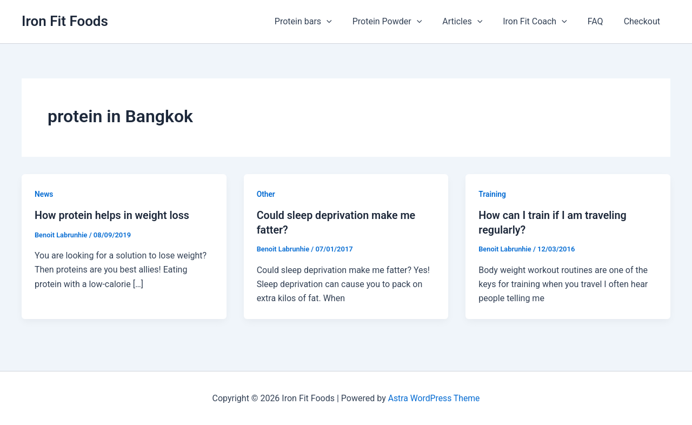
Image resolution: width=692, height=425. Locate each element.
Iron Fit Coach (543, 21)
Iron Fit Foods (65, 21)
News (44, 194)
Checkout (644, 21)
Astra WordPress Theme (433, 398)
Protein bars (321, 21)
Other (266, 194)
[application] (344, 21)
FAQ (600, 21)
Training (492, 194)
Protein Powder (402, 21)
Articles (474, 21)
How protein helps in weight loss (113, 215)
